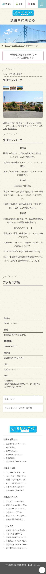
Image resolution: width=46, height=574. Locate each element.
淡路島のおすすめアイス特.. (16, 541)
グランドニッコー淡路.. (15, 501)
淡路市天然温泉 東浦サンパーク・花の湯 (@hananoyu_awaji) (22, 385)
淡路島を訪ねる (10, 439)
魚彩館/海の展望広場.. (14, 454)
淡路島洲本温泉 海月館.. (15, 519)
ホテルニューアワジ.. (14, 512)
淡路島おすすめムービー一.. (16, 545)
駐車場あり (24, 126)
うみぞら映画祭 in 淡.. (14, 534)
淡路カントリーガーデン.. (16, 444)
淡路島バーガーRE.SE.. (15, 490)
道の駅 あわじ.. (12, 451)
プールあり (12, 126)
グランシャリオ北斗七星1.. (16, 505)
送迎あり (21, 123)
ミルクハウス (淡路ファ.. (15, 487)
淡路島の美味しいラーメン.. (16, 537)
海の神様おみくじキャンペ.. (16, 548)
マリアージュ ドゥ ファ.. (15, 473)
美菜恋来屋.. (10, 458)
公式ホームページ (12, 369)
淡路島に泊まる (10, 497)
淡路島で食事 (9, 468)
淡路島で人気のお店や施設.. (16, 530)
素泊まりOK (9, 123)
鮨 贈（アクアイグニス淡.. (16, 480)
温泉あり (13, 129)
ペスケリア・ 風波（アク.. (16, 476)
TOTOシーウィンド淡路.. (15, 509)
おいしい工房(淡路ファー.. (16, 483)
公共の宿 (34, 126)
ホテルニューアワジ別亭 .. (16, 516)
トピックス (8, 526)
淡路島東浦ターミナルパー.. (16, 462)
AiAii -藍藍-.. (10, 447)
